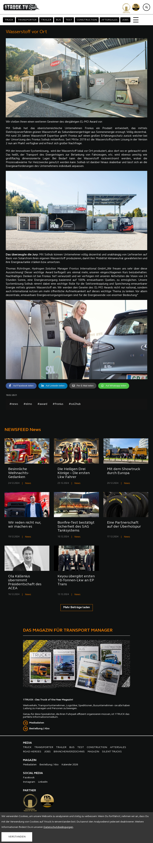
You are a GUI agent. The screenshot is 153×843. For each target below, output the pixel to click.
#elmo (28, 404)
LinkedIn (43, 782)
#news (13, 404)
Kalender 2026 (69, 764)
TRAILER (46, 20)
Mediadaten (36, 723)
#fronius (58, 404)
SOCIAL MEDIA (33, 773)
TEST (69, 20)
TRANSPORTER (27, 20)
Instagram (29, 782)
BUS (58, 20)
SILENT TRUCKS (112, 751)
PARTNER (29, 790)
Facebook (29, 777)
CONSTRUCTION (87, 20)
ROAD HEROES (32, 751)
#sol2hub (75, 404)
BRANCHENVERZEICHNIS (69, 751)
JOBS (125, 20)
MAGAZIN (93, 751)
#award (42, 404)
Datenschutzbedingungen (58, 827)
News (28, 483)
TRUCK (9, 20)
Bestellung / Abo (39, 728)
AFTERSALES (109, 20)
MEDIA (27, 743)
